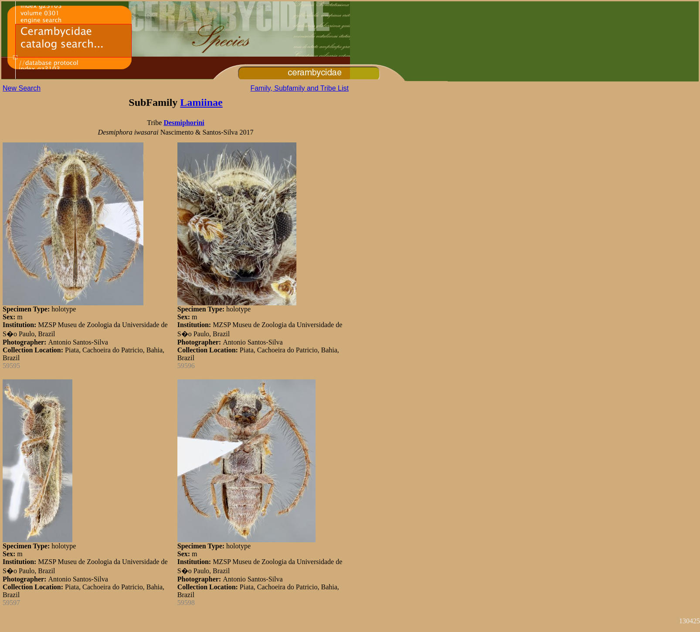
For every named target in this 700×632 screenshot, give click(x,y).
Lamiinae (201, 102)
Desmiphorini (183, 122)
